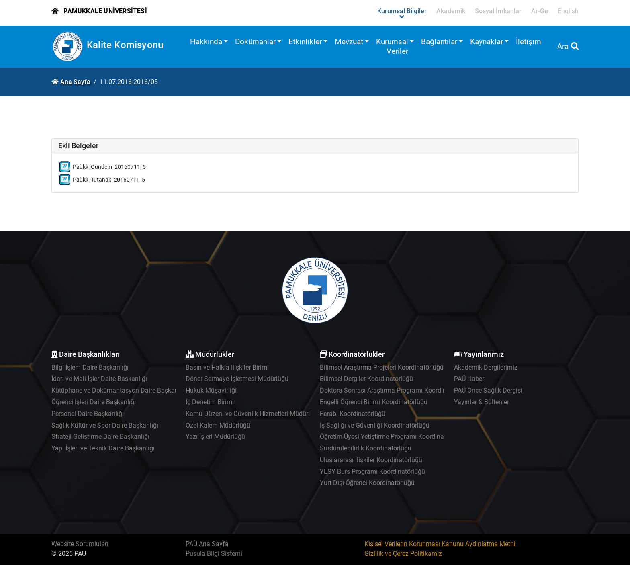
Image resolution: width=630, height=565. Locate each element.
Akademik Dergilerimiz (486, 367)
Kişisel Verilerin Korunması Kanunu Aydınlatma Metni (439, 544)
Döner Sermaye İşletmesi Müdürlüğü (237, 379)
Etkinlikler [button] (305, 41)
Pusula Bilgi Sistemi (214, 553)
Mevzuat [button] (349, 41)
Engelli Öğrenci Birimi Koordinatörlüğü (374, 402)
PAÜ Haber (469, 379)
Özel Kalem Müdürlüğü (218, 425)
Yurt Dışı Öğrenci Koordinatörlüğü (367, 483)
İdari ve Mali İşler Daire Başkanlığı (99, 379)
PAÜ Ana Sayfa (207, 544)
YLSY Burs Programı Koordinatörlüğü (372, 471)
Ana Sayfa (75, 82)
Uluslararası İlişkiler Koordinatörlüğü (371, 460)
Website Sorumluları (79, 544)
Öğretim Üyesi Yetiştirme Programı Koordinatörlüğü (392, 436)
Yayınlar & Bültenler (481, 402)
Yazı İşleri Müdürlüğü (215, 436)
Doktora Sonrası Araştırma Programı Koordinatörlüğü (395, 390)
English (568, 11)
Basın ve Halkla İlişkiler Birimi (227, 367)
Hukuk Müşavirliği (211, 390)
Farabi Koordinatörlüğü (352, 414)
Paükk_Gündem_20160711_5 (109, 167)
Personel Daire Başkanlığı (87, 414)
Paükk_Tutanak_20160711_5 (109, 179)
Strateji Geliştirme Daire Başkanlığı (100, 436)
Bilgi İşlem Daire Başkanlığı (90, 367)
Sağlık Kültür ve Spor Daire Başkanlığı (104, 425)
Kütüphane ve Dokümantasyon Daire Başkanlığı (119, 390)
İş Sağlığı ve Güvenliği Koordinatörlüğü (375, 425)
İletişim (528, 41)
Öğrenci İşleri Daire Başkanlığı (93, 402)
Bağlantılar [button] (439, 41)
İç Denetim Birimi (210, 402)
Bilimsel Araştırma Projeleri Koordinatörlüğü (382, 367)
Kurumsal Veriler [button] (392, 46)
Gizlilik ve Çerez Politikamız (403, 553)
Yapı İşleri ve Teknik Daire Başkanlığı (103, 448)
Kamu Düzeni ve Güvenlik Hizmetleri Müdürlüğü (253, 414)
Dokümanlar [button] (255, 41)
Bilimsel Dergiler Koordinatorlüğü (366, 379)
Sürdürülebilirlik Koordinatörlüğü (365, 448)
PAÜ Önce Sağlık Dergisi (488, 390)
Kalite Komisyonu (125, 45)
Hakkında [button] (206, 41)
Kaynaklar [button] (486, 41)
